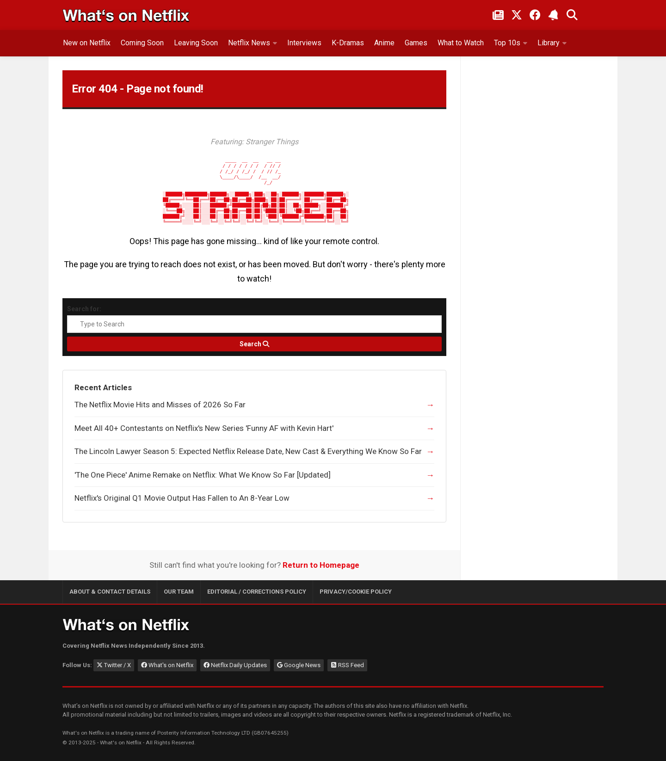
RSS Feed (347, 665)
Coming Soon (142, 42)
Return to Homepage (321, 565)
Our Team (179, 591)
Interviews (304, 42)
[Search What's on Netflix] (572, 14)
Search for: (84, 309)
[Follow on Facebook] (535, 14)
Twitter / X (114, 665)
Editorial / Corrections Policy (256, 591)
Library (548, 42)
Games (416, 42)
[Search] (254, 344)
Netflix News (249, 42)
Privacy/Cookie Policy (356, 591)
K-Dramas (348, 42)
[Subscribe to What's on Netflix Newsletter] (553, 14)
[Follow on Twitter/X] (516, 14)
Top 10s (507, 42)
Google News (299, 665)
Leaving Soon (196, 42)
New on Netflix (87, 42)
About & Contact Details (109, 591)
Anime (384, 42)
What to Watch (461, 42)
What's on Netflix (167, 665)
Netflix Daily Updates (235, 665)
